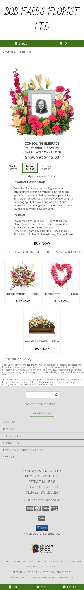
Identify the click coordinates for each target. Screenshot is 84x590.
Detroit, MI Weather (25, 572)
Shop (20, 43)
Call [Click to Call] (14, 587)
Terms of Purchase (43, 577)
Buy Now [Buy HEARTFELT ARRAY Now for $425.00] (61, 301)
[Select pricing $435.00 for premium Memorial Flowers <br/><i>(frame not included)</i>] (46, 167)
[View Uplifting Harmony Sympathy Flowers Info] (23, 276)
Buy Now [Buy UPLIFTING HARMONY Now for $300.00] (23, 301)
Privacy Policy (20, 577)
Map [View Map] (42, 587)
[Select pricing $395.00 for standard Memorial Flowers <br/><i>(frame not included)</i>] (13, 167)
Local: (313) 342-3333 (42, 487)
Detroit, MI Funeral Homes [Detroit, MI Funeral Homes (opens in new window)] (19, 561)
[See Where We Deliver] (42, 412)
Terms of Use (65, 577)
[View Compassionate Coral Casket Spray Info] (42, 323)
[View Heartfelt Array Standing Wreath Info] (61, 276)
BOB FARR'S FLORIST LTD (42, 20)
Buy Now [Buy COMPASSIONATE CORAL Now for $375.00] (42, 349)
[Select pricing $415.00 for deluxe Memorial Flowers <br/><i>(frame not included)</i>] (30, 167)
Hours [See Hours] (69, 587)
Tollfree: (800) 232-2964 (42, 492)
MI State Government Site (55, 572)
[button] (42, 528)
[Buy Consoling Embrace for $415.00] (42, 243)
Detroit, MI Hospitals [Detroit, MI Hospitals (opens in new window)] (51, 561)
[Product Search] (42, 394)
